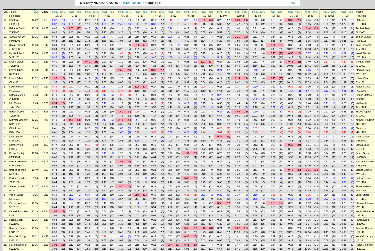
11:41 (325, 115)
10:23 (272, 115)
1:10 (120, 61)
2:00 (237, 53)
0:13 (255, 20)
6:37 (203, 215)
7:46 (219, 165)
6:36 (237, 132)
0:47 (54, 144)
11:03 (290, 124)
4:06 (170, 57)
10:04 (325, 57)
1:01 (273, 45)
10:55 (35, 203)
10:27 (325, 207)
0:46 (54, 186)
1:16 (120, 45)
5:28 (219, 99)
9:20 (273, 65)
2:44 (120, 90)
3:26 (137, 140)
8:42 (237, 82)
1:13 (120, 20)
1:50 (104, 40)
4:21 (137, 49)
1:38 (237, 70)
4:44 (203, 132)
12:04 (35, 111)
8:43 (290, 140)
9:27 (290, 207)
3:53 (153, 99)
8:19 (290, 182)
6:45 (255, 132)
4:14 (153, 32)
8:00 (255, 24)
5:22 (219, 57)
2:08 (237, 20)
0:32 (203, 28)
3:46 (120, 232)
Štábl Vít (13, 20)
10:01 (290, 65)
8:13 (290, 198)
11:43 (325, 215)
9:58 (326, 24)
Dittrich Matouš (17, 95)
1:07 (71, 57)
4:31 (186, 57)
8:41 (255, 157)
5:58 (186, 157)
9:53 (255, 124)
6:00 (137, 124)
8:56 (255, 65)
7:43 (255, 174)
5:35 (203, 32)
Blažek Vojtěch (17, 111)
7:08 (273, 132)
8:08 (255, 223)
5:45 (219, 140)
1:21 (87, 132)
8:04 (308, 132)
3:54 (237, 111)
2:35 (104, 82)
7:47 (237, 24)
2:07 (104, 49)
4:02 (120, 215)
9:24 (308, 32)
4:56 (203, 57)
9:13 (308, 140)
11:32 (35, 78)
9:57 (326, 40)
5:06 (203, 99)
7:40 (219, 74)
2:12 (104, 65)
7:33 (255, 57)
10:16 (290, 74)
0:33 (137, 53)
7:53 (255, 140)
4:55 (186, 149)
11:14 (308, 115)
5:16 (203, 24)
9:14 (326, 99)
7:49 (237, 240)
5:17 (203, 198)
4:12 (170, 107)
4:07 (153, 198)
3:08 (120, 149)
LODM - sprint (132, 3)
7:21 (203, 165)
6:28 (219, 82)
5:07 (120, 165)
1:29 (87, 207)
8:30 (219, 190)
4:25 (153, 65)
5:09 (170, 82)
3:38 (137, 40)
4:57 (153, 232)
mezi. (55, 11)
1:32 (237, 128)
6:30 (219, 49)
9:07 (273, 157)
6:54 (170, 190)
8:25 (203, 232)
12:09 (308, 190)
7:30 (290, 132)
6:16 (219, 207)
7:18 (237, 182)
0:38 (290, 20)
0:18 (87, 20)
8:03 (273, 149)
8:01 (255, 40)
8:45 (237, 65)
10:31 (35, 236)
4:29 (153, 248)
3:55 (170, 24)
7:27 (186, 190)
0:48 (273, 53)
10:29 (272, 124)
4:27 (170, 157)
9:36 (35, 86)
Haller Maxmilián (18, 244)
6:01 (153, 74)
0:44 (308, 28)
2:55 (120, 57)
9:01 (290, 24)
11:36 (35, 45)
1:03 (203, 61)
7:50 (237, 40)
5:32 (186, 82)
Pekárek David (17, 28)
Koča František (17, 45)
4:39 (170, 90)
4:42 (153, 49)
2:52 (104, 124)
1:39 (104, 132)
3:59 (137, 115)
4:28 (170, 240)
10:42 (308, 74)
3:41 (137, 157)
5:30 (203, 90)
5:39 (219, 24)
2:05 (237, 45)
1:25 (71, 49)
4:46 (170, 65)
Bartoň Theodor (17, 178)
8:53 (255, 82)
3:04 (120, 40)
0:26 (273, 28)
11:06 (325, 74)
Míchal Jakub (16, 61)
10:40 (255, 190)
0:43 (186, 211)
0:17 (104, 20)
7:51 (273, 107)
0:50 (219, 203)
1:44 (237, 103)
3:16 (137, 132)
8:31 (273, 223)
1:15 (71, 74)
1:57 (104, 190)
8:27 (326, 132)
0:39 (290, 144)
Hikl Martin (15, 103)
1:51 (104, 174)
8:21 (273, 57)
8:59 (273, 207)
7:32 (237, 174)
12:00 (325, 124)
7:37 (237, 32)
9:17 (290, 57)
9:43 (308, 240)
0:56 (290, 53)
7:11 (237, 99)
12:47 (272, 232)
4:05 (137, 223)
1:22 (71, 232)
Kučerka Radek (17, 228)
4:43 (186, 140)
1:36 (87, 107)
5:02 (170, 49)
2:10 (104, 248)
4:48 (120, 74)
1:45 (87, 49)
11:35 (308, 124)
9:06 (290, 40)
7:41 (237, 140)
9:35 (308, 24)
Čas (36, 11)
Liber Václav (16, 136)
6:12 (186, 215)
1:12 (71, 40)
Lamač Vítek (16, 144)
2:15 (104, 165)
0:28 (71, 36)
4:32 (137, 232)
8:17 (290, 90)
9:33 (273, 82)
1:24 (87, 140)
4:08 (170, 140)
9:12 (326, 90)
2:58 (120, 140)
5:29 (219, 40)
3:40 (120, 186)
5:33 (120, 124)
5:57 (219, 32)
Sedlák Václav (17, 36)
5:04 (203, 40)
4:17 (186, 24)
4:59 (203, 107)
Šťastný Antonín (18, 203)
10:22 (35, 20)
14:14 (308, 232)
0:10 (255, 70)
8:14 (273, 32)
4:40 (186, 40)
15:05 (35, 228)
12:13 (35, 211)
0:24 (343, 20)
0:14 (255, 153)
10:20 (290, 49)
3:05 (120, 107)
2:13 (203, 228)
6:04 (203, 82)
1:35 (104, 24)
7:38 (203, 124)
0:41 (290, 61)
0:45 (54, 70)
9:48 (326, 32)
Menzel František (18, 161)
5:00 (186, 182)
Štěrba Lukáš (16, 70)
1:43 (237, 95)
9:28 (255, 74)
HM (159, 3)
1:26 (87, 115)
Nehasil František (18, 211)
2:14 (237, 78)
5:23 (186, 223)
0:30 (308, 45)
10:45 (290, 115)
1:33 (87, 40)
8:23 (273, 24)
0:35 (186, 136)
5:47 (219, 149)
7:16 (237, 107)
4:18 (170, 182)
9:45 (35, 103)
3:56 (153, 174)
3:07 (120, 207)
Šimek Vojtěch (17, 186)
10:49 (35, 169)
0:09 (255, 128)
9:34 (326, 140)
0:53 (71, 90)
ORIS (291, 3)
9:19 (273, 248)
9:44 (308, 57)
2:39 (104, 215)
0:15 (255, 228)
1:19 (87, 198)
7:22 (237, 57)
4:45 (186, 99)
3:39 (137, 149)
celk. (62, 11)
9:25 (35, 194)
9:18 (237, 74)
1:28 (120, 78)
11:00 (35, 153)
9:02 (326, 198)
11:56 (237, 232)
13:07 (35, 186)
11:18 (35, 61)
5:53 (203, 223)
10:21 (35, 36)
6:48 (219, 157)
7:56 (273, 99)
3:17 (137, 24)
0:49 (308, 228)
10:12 (272, 165)
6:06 (137, 190)
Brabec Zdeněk (17, 169)
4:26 (153, 223)
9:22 (326, 107)
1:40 (237, 28)
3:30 (137, 182)
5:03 (186, 32)
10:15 (35, 28)
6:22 (170, 74)
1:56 (237, 136)
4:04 (137, 65)
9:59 (308, 207)
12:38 (325, 190)
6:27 (153, 190)
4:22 (170, 207)
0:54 (54, 45)
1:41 (87, 232)
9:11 (237, 215)
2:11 (71, 124)
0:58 (137, 45)
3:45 (153, 57)
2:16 (87, 82)
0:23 (71, 20)
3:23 (120, 49)
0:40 (54, 61)
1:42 (71, 32)
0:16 (104, 70)
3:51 (153, 182)
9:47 (255, 165)
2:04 (237, 61)
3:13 (120, 157)
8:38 (308, 198)
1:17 (71, 107)
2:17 (104, 32)
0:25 (219, 36)
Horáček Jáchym (18, 236)
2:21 (237, 36)
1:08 (120, 53)
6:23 (203, 248)
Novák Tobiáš (16, 53)
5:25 (203, 182)
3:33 (137, 107)
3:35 (153, 132)
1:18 (87, 24)
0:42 (54, 28)
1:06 (137, 86)
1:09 (71, 65)
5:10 (186, 90)
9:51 (273, 74)
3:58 (170, 132)
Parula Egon (16, 219)
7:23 (237, 90)
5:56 (219, 90)
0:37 (54, 20)
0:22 (186, 20)
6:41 (219, 65)
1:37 (87, 74)
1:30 (104, 90)
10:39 (308, 82)
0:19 (153, 20)
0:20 (170, 28)
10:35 (290, 215)
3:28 (120, 32)
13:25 (290, 232)
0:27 (137, 28)
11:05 (35, 244)
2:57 (120, 198)
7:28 (255, 107)
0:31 (290, 36)
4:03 (120, 82)
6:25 (203, 157)
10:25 (35, 219)
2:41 (120, 120)
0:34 (308, 20)
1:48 (104, 207)
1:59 (87, 32)
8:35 (273, 40)
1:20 (120, 194)
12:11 (255, 232)
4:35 (170, 198)
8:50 (308, 99)
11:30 (35, 70)
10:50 (308, 49)
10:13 (308, 157)
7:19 (203, 74)
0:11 (255, 28)
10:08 (325, 240)
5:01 (153, 215)
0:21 (87, 36)
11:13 (325, 49)
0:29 (137, 20)
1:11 (120, 28)
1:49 (87, 65)
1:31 (71, 120)
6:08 (219, 240)
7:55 (273, 90)
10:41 (308, 65)
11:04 (325, 82)
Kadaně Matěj (16, 86)
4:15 (170, 99)
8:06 (255, 207)
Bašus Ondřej (16, 153)
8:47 (255, 49)
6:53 (186, 74)
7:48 (255, 32)
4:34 (170, 32)
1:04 (71, 132)
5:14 (186, 65)
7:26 (237, 149)
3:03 (120, 182)
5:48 (219, 182)
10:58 (325, 65)
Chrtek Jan (15, 128)
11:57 (35, 161)
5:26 (203, 207)
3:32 (137, 99)
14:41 (325, 232)
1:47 (104, 57)
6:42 (170, 124)
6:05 (203, 49)
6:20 (153, 124)
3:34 (120, 115)
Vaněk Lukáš (16, 194)
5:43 (203, 240)
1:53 (104, 74)
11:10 (308, 165)
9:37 (308, 223)
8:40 (290, 32)
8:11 (273, 174)
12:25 (35, 120)
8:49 (35, 128)
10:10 (290, 82)
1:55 (237, 169)
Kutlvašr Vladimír (18, 120)
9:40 (237, 124)
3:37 (137, 198)
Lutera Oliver (16, 78)
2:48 (120, 24)
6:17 (203, 65)
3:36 (153, 24)
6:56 (186, 165)
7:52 (273, 182)
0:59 (203, 20)
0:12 (255, 45)
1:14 (120, 36)
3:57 (153, 40)
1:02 (71, 198)
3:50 (137, 90)
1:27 (87, 57)
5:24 (137, 74)
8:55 (255, 248)
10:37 (325, 157)
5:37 (219, 174)
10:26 (35, 53)
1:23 (120, 153)
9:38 (35, 95)
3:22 (120, 65)
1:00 (71, 24)
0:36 (54, 53)
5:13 (186, 115)
